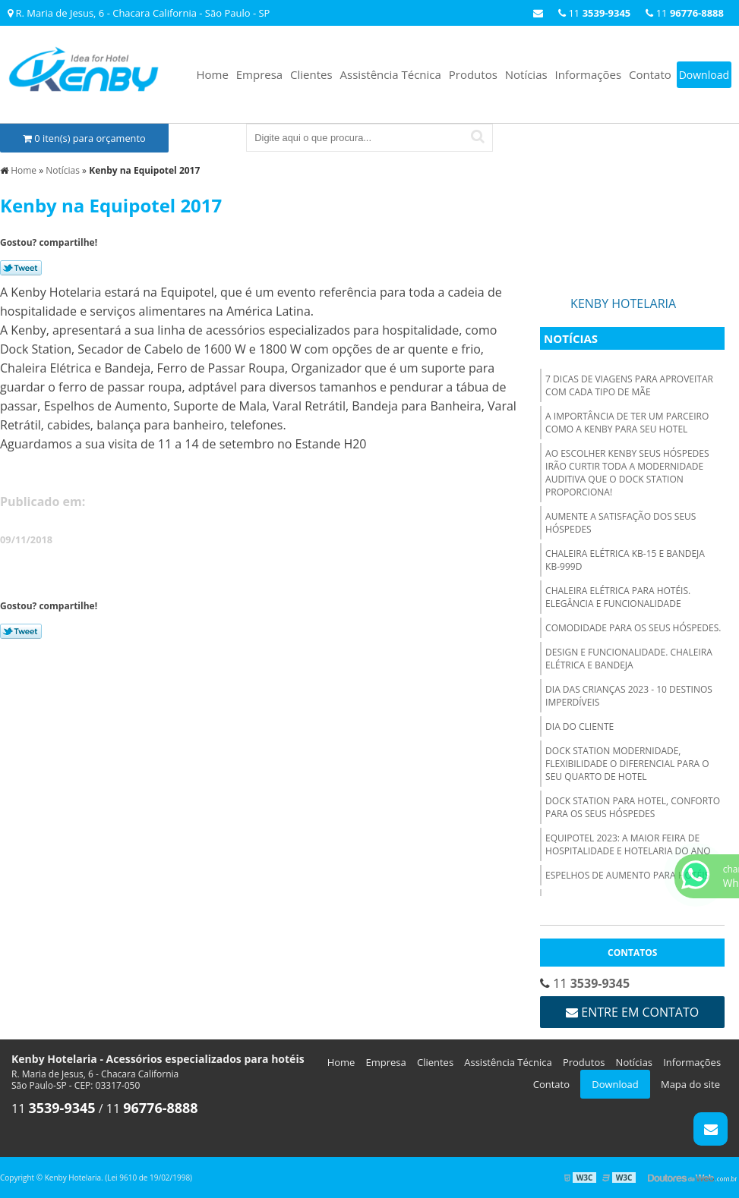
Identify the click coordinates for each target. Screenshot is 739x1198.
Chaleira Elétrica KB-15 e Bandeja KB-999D (625, 560)
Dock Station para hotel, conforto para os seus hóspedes (632, 807)
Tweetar (21, 267)
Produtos (473, 74)
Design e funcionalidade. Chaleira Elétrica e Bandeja (628, 658)
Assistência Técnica (390, 74)
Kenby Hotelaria (623, 303)
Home (212, 74)
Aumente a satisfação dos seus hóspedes (620, 523)
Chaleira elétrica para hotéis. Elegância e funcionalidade (617, 597)
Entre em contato (632, 1012)
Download (704, 75)
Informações (588, 74)
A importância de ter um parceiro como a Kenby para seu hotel (627, 422)
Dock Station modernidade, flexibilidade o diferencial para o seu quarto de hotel (627, 763)
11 (685, 13)
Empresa (259, 74)
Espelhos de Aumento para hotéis (627, 875)
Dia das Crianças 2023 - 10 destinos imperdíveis (628, 696)
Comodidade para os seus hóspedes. (633, 627)
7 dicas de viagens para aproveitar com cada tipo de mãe (629, 385)
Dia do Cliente (579, 726)
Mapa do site (690, 1084)
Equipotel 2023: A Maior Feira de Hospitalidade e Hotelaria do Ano (628, 844)
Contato (650, 74)
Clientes (311, 74)
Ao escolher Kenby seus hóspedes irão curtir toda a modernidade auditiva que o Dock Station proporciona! (627, 472)
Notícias (526, 74)
